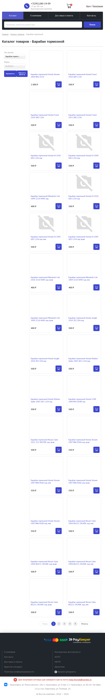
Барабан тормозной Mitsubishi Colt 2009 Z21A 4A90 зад (45, 197)
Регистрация (98, 6)
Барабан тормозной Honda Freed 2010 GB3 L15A (82, 75)
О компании (35, 15)
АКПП (57, 656)
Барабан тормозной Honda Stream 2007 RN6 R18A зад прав (82, 440)
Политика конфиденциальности (19, 671)
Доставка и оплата (64, 15)
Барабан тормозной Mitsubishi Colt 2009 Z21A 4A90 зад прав (45, 319)
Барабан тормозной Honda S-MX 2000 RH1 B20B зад (82, 400)
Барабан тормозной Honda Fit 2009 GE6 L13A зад (83, 156)
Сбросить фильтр (22, 73)
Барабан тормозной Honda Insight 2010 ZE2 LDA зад (82, 319)
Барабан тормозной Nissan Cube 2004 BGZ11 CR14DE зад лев (82, 522)
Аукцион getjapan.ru (65, 671)
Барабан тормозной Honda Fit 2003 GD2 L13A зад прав (83, 237)
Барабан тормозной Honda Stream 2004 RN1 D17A (45, 75)
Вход (88, 6)
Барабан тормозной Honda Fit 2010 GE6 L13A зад (46, 156)
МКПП (58, 661)
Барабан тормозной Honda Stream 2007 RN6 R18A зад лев (45, 481)
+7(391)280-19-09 (40, 3)
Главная (5, 34)
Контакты (91, 15)
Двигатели (60, 666)
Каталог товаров (17, 34)
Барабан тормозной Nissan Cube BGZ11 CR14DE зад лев (82, 603)
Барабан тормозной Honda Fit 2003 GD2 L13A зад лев (46, 237)
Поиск (92, 24)
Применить (10, 74)
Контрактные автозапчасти (68, 652)
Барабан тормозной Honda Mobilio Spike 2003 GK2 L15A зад (83, 359)
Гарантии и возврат (13, 666)
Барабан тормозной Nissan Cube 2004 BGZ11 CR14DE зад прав (44, 562)
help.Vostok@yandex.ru (80, 679)
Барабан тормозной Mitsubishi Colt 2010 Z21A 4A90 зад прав (45, 278)
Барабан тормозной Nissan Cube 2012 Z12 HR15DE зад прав (44, 440)
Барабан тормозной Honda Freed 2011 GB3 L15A (82, 116)
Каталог (13, 15)
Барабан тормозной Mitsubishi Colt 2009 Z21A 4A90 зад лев (82, 278)
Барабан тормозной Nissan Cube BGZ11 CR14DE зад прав (44, 603)
